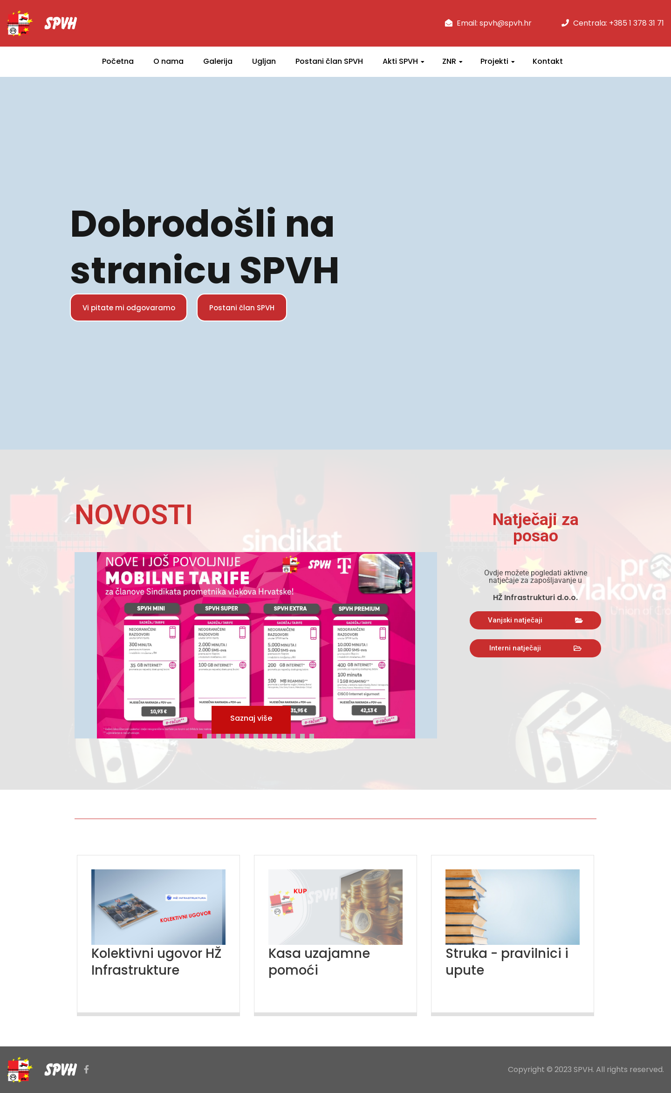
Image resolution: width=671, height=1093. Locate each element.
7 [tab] (258, 734)
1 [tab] (202, 734)
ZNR (449, 61)
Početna (118, 61)
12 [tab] (304, 734)
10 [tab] (286, 734)
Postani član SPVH (329, 61)
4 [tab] (230, 734)
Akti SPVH (400, 61)
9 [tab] (276, 734)
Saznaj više (251, 719)
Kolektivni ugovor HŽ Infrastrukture (151, 961)
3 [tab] (221, 734)
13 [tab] (314, 734)
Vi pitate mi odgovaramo (133, 307)
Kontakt (548, 61)
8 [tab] (267, 734)
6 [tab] (248, 734)
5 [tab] (239, 734)
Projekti (494, 61)
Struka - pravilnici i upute (511, 961)
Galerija (218, 61)
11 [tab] (295, 734)
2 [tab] (211, 734)
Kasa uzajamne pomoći (322, 961)
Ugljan (264, 61)
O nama (168, 61)
